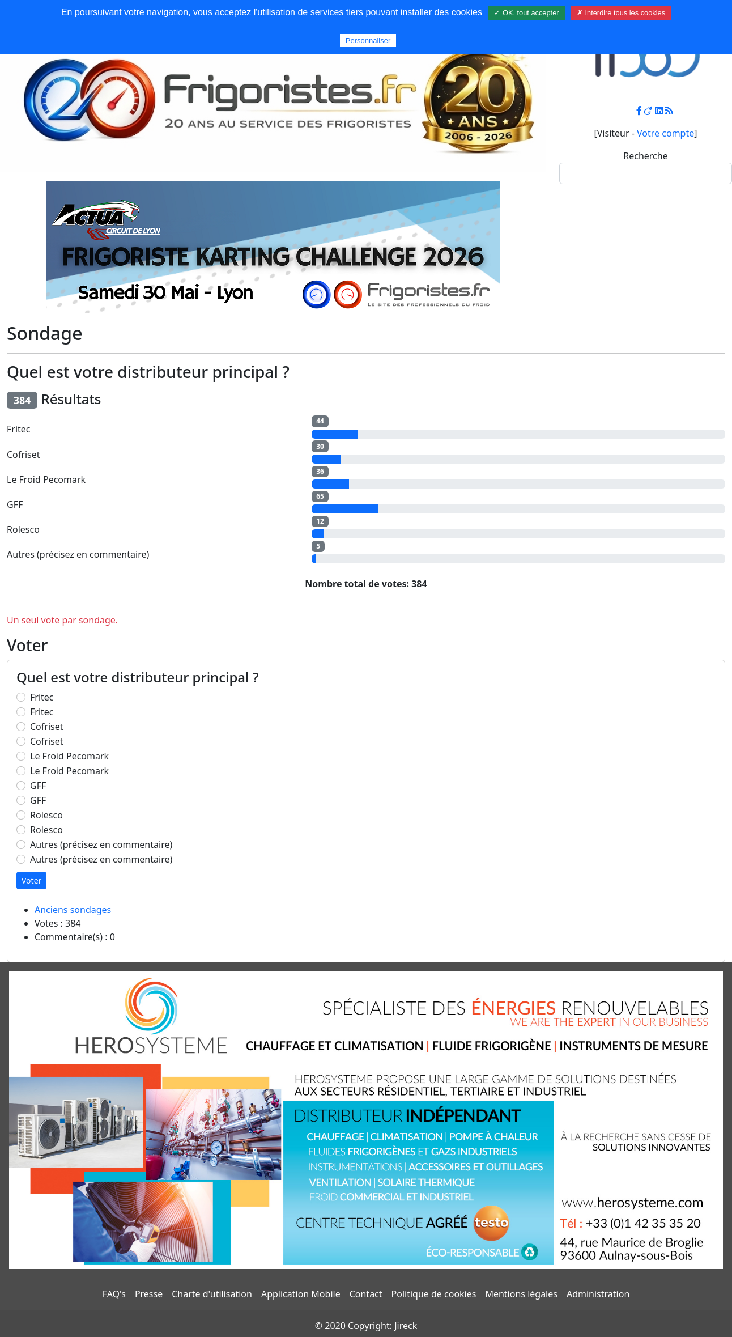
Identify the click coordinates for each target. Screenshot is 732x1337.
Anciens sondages (73, 909)
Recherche (645, 156)
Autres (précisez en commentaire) (101, 844)
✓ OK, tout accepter (526, 13)
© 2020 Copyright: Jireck (366, 1325)
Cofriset (46, 726)
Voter (31, 880)
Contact (366, 1294)
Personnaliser (368, 40)
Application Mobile (301, 1294)
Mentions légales (521, 1294)
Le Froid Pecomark (69, 756)
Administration (598, 1294)
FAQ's (114, 1294)
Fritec (42, 697)
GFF (38, 785)
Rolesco (46, 815)
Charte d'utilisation (212, 1294)
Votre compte (665, 133)
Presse (149, 1294)
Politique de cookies (433, 1294)
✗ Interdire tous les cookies (621, 13)
